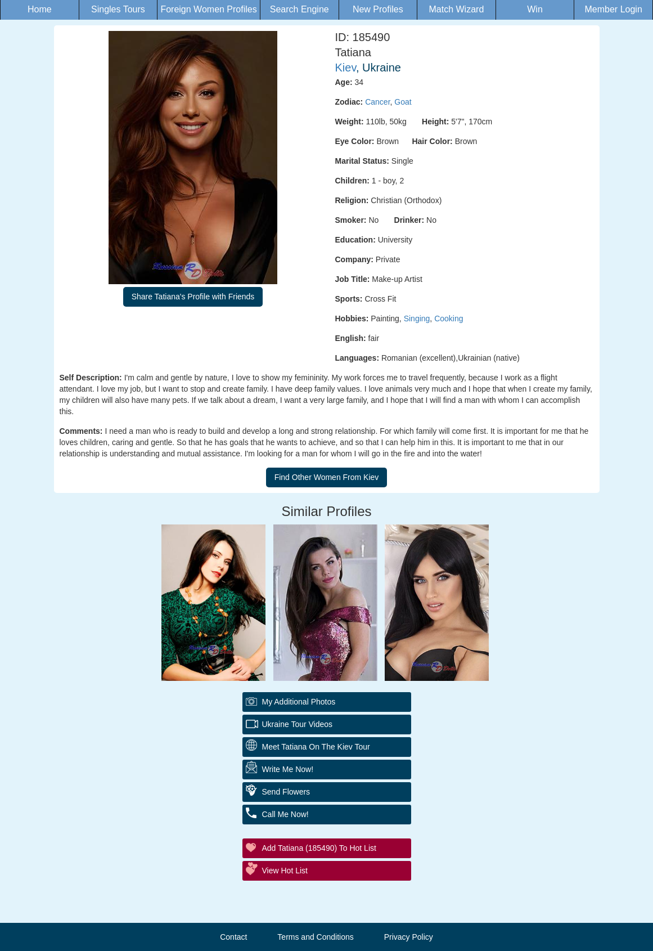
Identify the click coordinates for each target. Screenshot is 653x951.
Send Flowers (286, 791)
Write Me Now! (288, 769)
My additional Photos (299, 701)
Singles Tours (118, 9)
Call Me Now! (285, 814)
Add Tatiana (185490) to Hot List (319, 848)
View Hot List (285, 870)
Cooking (448, 318)
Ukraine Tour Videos (297, 724)
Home (40, 9)
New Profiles (378, 9)
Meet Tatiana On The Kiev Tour (316, 746)
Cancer (377, 101)
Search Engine (299, 9)
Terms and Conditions (315, 936)
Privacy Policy (408, 936)
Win (535, 9)
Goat (402, 101)
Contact (233, 936)
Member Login (613, 9)
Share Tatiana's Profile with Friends (193, 296)
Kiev (345, 67)
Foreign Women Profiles (208, 9)
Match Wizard (456, 9)
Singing (417, 318)
